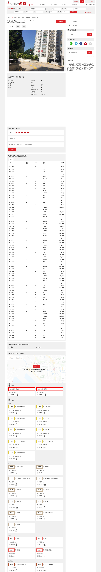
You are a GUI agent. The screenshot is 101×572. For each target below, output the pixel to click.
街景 (24, 26)
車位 (64, 4)
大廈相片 (11, 26)
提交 (12, 149)
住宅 (31, 4)
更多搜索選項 (89, 12)
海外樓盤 (76, 1)
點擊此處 (36, 366)
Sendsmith (91, 57)
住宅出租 (38, 347)
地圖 (18, 26)
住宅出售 (10, 347)
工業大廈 (54, 4)
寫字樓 (42, 4)
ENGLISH (92, 4)
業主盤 (21, 9)
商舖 (74, 4)
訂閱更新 (61, 22)
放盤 (82, 1)
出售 (11, 159)
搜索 (73, 12)
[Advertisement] (36, 111)
